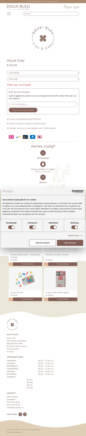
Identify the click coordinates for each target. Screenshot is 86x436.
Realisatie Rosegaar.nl (14, 432)
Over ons (11, 338)
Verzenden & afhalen (17, 341)
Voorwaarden (13, 349)
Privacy (10, 352)
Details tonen (73, 235)
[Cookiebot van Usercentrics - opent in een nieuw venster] (73, 191)
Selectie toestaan (43, 243)
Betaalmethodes (15, 343)
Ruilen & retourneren (17, 346)
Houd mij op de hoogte (23, 110)
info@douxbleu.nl (15, 407)
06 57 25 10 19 (13, 405)
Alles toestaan (70, 243)
